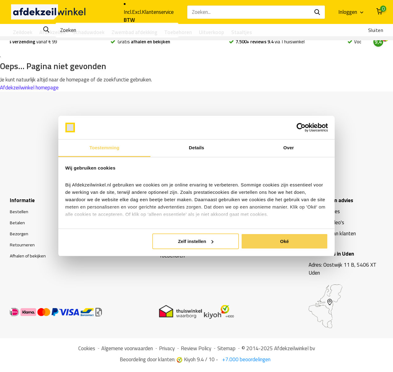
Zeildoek (22, 32)
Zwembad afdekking (134, 32)
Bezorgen (20, 236)
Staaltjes (241, 32)
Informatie (22, 202)
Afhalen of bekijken (31, 258)
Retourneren (23, 247)
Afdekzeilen (52, 32)
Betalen (18, 225)
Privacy (167, 350)
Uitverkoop (211, 32)
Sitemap (226, 350)
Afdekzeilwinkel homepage (29, 90)
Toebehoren (178, 32)
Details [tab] (196, 147)
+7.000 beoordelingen (245, 362)
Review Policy (196, 350)
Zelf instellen (196, 241)
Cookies (86, 350)
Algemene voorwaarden (127, 350)
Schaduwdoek (88, 32)
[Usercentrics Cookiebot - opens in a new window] (301, 127)
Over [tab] (288, 147)
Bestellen (20, 213)
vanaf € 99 (45, 44)
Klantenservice (158, 12)
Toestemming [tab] (104, 147)
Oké (284, 241)
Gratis (161, 44)
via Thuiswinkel (288, 44)
